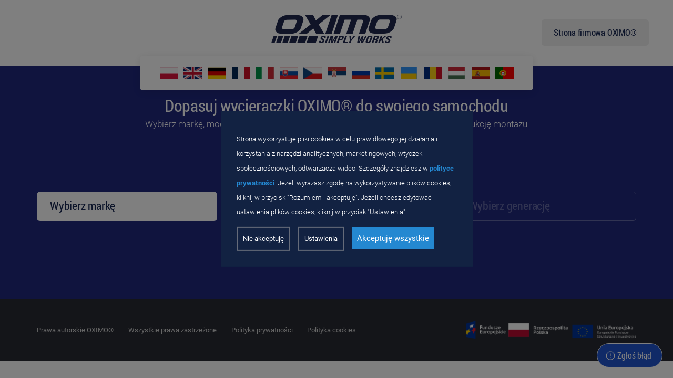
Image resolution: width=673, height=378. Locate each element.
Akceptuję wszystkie (393, 238)
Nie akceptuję (263, 239)
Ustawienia (321, 239)
